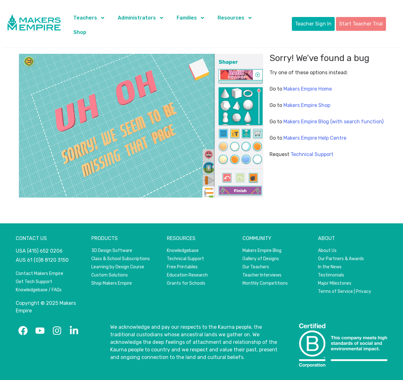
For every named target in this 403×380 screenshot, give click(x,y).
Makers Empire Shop (306, 105)
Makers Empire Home (307, 89)
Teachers (89, 18)
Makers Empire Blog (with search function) (333, 122)
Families (191, 18)
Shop (79, 32)
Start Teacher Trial (361, 24)
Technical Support (312, 154)
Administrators (141, 18)
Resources (235, 18)
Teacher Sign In (313, 24)
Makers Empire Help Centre (314, 138)
